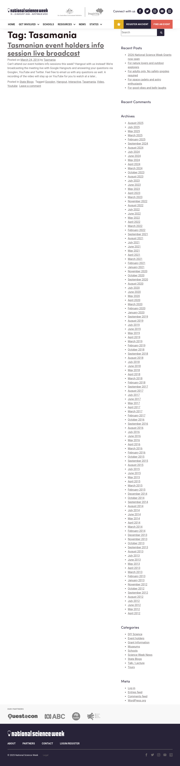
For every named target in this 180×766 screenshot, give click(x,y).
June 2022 (134, 213)
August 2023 (135, 176)
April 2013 (134, 568)
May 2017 (134, 403)
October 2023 (136, 172)
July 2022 (134, 209)
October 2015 (136, 456)
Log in (131, 688)
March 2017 (135, 411)
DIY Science (135, 634)
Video (100, 81)
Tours (131, 667)
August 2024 (135, 147)
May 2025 (134, 131)
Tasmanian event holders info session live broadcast (56, 49)
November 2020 (137, 271)
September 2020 (138, 279)
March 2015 (135, 485)
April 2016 (134, 444)
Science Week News (140, 654)
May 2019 (134, 333)
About (12, 743)
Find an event (162, 24)
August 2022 (135, 205)
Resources (65, 24)
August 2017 (135, 390)
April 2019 (134, 337)
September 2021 (138, 234)
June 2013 (134, 559)
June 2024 (134, 156)
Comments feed (138, 696)
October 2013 (136, 543)
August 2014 (135, 506)
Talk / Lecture (136, 663)
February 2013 (136, 576)
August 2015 (135, 465)
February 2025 (136, 139)
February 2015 (136, 489)
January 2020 (136, 312)
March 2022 (135, 226)
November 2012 (137, 584)
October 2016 (136, 419)
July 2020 (134, 287)
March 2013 (135, 572)
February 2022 (136, 230)
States (94, 24)
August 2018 (135, 357)
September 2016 (138, 423)
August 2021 (135, 238)
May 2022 (134, 217)
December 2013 (137, 535)
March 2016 (135, 448)
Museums (134, 646)
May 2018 (134, 370)
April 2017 (134, 407)
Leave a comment (30, 86)
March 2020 (135, 304)
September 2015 (138, 460)
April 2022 (134, 222)
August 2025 (135, 123)
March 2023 (135, 197)
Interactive (74, 81)
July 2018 (134, 362)
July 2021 (134, 242)
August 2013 (135, 551)
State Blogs (27, 81)
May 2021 (134, 250)
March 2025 (135, 135)
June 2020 (134, 292)
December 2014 (137, 493)
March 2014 (135, 526)
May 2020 (134, 296)
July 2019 (134, 325)
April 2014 (134, 522)
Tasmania (50, 59)
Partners (29, 743)
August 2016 (135, 428)
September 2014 (138, 502)
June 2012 (134, 605)
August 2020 (135, 283)
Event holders (136, 638)
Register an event (137, 24)
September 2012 (138, 592)
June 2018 (134, 366)
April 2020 (134, 300)
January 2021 (136, 267)
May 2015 (134, 477)
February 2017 (136, 415)
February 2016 (136, 452)
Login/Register (70, 743)
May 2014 (134, 518)
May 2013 (134, 563)
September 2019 (138, 316)
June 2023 (134, 184)
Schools (48, 24)
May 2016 (134, 440)
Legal (45, 755)
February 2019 (136, 345)
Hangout (62, 81)
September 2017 (138, 386)
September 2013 (138, 547)
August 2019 (135, 320)
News (82, 24)
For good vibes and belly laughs (147, 87)
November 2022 (137, 201)
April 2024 (134, 164)
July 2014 (134, 510)
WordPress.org (137, 700)
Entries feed (135, 692)
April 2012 (134, 613)
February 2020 (136, 308)
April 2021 (134, 254)
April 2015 (134, 481)
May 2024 (134, 160)
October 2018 (136, 349)
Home (11, 24)
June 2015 (134, 473)
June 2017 (134, 399)
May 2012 (134, 609)
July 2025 (134, 127)
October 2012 (136, 588)
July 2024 (134, 151)
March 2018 (135, 378)
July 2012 (134, 601)
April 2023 (134, 193)
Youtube (13, 86)
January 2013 (136, 580)
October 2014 (136, 498)
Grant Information (139, 642)
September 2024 (138, 143)
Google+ (50, 81)
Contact (47, 743)
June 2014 (134, 514)
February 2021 (136, 263)
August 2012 (135, 596)
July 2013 (134, 555)
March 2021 (135, 259)
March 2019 (135, 341)
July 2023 (134, 180)
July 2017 (134, 395)
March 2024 (135, 168)
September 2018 (138, 353)
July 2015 (134, 469)
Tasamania (89, 81)
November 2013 (137, 539)
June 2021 (134, 246)
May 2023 (134, 189)
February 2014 (136, 531)
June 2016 (134, 436)
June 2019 (134, 329)
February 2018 (136, 382)
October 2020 (136, 275)
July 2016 (134, 432)
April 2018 (134, 374)
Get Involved (27, 24)
